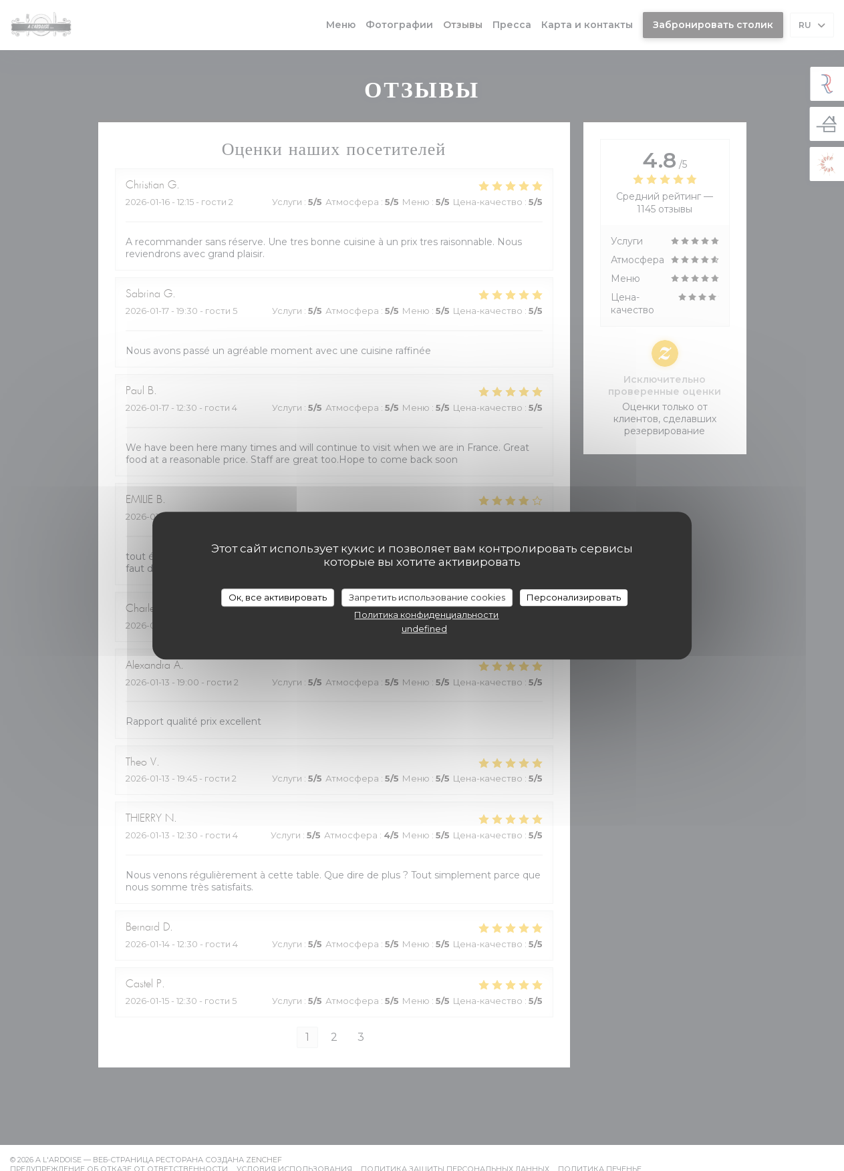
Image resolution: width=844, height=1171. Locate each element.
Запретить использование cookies (427, 597)
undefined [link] (424, 628)
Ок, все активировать (278, 597)
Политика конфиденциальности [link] (426, 614)
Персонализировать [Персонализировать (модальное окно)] (574, 597)
